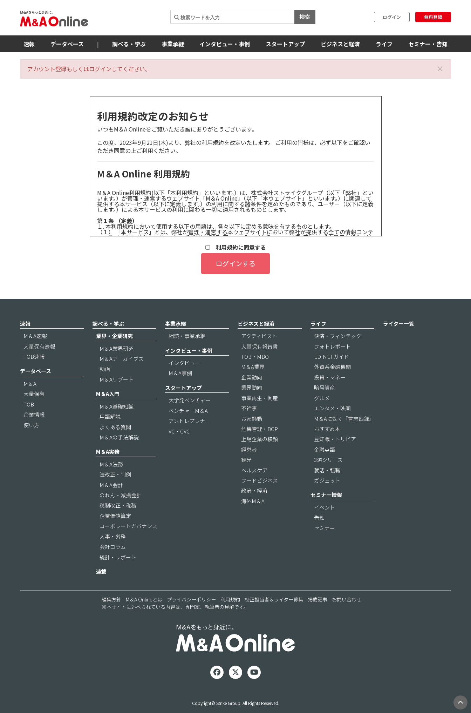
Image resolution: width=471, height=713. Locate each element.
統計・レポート (118, 557)
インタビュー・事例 (224, 44)
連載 (101, 571)
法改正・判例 (115, 474)
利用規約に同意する (235, 247)
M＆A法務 (111, 464)
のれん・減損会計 (121, 495)
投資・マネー (330, 377)
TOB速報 (34, 356)
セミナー (324, 528)
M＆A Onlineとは (144, 599)
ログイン (392, 17)
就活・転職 (327, 470)
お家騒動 (251, 418)
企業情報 (34, 414)
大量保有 (34, 393)
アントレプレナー (189, 420)
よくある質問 (115, 427)
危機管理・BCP (259, 428)
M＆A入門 (108, 393)
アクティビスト (259, 335)
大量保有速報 (39, 346)
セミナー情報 (326, 494)
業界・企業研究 (114, 335)
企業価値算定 (115, 515)
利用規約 (230, 599)
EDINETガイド (331, 356)
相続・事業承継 (187, 335)
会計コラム (113, 546)
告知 (319, 517)
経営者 (249, 449)
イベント (324, 507)
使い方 (31, 425)
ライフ (384, 44)
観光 (246, 459)
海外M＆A (253, 501)
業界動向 (251, 387)
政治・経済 (254, 490)
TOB (28, 404)
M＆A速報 (35, 335)
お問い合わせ (346, 599)
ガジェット (327, 480)
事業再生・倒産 (259, 398)
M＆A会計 (111, 485)
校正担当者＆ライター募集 (274, 599)
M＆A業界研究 (117, 348)
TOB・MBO (255, 356)
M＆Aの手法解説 (119, 437)
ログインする (235, 263)
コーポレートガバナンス (128, 526)
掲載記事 (317, 599)
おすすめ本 (327, 428)
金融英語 (324, 449)
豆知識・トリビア (335, 439)
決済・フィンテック (337, 335)
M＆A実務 (108, 451)
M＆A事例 (180, 373)
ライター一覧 (398, 323)
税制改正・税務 (118, 505)
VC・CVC (179, 431)
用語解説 (110, 416)
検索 (304, 16)
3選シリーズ (328, 459)
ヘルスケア (254, 470)
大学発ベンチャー (190, 400)
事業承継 (173, 44)
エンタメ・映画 (332, 408)
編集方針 (111, 599)
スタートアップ (285, 44)
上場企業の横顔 (259, 439)
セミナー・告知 (428, 44)
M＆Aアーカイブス (122, 358)
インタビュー (184, 362)
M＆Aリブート (117, 379)
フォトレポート (332, 346)
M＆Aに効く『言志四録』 (344, 418)
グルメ (322, 398)
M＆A (29, 383)
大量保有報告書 (259, 346)
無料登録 (433, 17)
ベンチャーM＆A (188, 410)
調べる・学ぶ (129, 44)
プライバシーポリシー (191, 599)
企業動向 (251, 377)
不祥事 (249, 408)
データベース (67, 44)
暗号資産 (324, 387)
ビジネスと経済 (340, 44)
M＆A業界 (253, 366)
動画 (105, 368)
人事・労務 (113, 536)
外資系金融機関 (332, 366)
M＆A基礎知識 (117, 406)
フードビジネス (259, 480)
